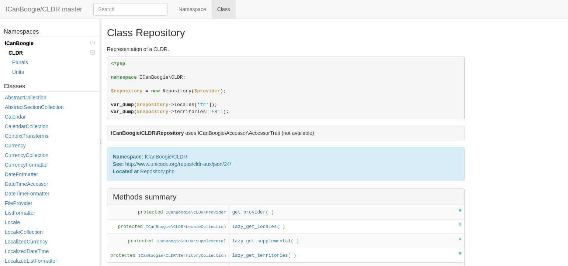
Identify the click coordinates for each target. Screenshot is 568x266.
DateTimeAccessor (26, 184)
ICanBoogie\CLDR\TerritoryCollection (182, 255)
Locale (12, 222)
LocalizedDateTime (27, 251)
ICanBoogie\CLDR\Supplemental (191, 241)
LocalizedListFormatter (31, 261)
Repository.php (157, 171)
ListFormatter (20, 213)
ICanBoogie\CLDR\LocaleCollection (186, 227)
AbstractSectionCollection (34, 107)
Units (18, 72)
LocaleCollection (24, 232)
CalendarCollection (26, 126)
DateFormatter (21, 174)
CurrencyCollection (26, 155)
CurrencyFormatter (26, 165)
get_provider (249, 212)
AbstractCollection (25, 97)
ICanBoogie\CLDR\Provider (196, 212)
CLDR (51, 53)
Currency (15, 146)
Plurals (20, 62)
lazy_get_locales (254, 226)
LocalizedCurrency (26, 242)
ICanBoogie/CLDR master (44, 9)
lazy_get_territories (260, 255)
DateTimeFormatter (27, 194)
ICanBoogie (50, 43)
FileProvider (18, 203)
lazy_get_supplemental (261, 241)
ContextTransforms (27, 136)
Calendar (15, 117)
